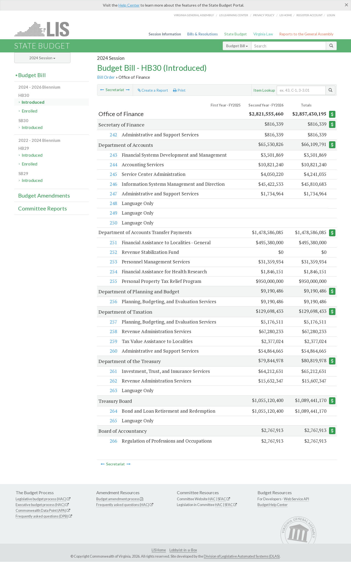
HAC (212, 499)
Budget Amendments (44, 195)
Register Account (309, 15)
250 (113, 223)
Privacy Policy (263, 15)
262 (113, 381)
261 (113, 371)
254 (113, 271)
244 (113, 164)
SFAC (222, 499)
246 (113, 184)
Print (179, 90)
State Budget (235, 34)
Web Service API (296, 499)
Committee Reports (42, 208)
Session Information (165, 34)
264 (113, 411)
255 (113, 281)
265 (113, 420)
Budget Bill (237, 45)
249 (113, 213)
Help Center (129, 5)
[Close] (346, 4)
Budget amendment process (118, 499)
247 (113, 193)
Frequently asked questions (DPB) (42, 516)
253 (113, 262)
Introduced (33, 102)
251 (113, 242)
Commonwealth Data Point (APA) (41, 510)
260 (113, 351)
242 (113, 134)
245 (113, 174)
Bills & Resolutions (202, 34)
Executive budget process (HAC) (40, 505)
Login (331, 15)
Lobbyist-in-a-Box (183, 550)
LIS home (285, 15)
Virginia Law (263, 34)
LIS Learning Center (233, 15)
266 (113, 441)
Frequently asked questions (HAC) (122, 505)
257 (113, 322)
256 (113, 301)
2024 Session (42, 57)
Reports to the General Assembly (306, 34)
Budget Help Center (272, 505)
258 (113, 331)
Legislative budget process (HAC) (41, 499)
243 (113, 155)
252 (113, 252)
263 (113, 390)
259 (113, 341)
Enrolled (29, 110)
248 (113, 203)
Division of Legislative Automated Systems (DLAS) (242, 556)
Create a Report (153, 90)
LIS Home (159, 550)
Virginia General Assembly (194, 15)
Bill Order (106, 77)
